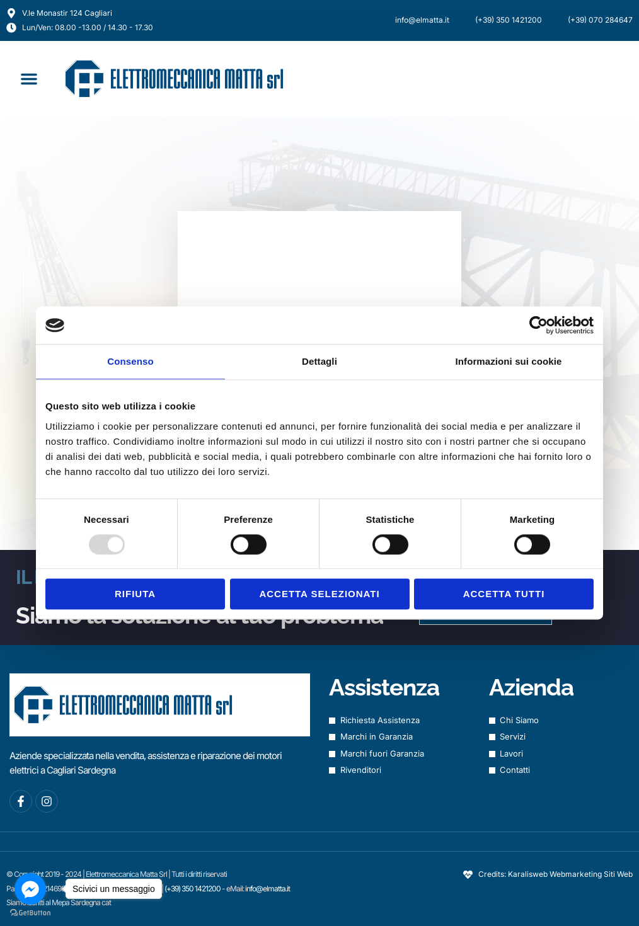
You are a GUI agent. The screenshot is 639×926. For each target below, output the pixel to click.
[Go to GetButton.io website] (30, 913)
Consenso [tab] (130, 361)
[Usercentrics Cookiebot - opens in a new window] (538, 325)
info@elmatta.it (267, 888)
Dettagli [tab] (319, 361)
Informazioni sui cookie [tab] (509, 361)
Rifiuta (135, 594)
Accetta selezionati (319, 594)
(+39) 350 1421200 (193, 888)
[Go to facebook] (30, 889)
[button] (29, 79)
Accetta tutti (504, 594)
